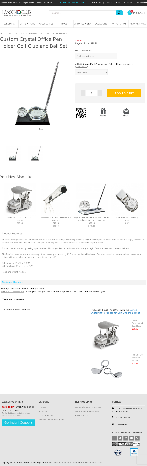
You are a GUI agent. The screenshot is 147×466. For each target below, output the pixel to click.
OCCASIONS (101, 23)
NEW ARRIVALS (137, 23)
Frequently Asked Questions (88, 407)
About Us (43, 411)
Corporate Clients (47, 415)
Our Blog (43, 407)
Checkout (128, 2)
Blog (118, 2)
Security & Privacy (62, 462)
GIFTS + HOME (27, 23)
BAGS (64, 23)
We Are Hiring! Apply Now (87, 411)
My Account (142, 2)
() (86, 50)
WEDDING (9, 23)
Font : (84, 50)
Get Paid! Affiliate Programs (51, 419)
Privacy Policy (81, 415)
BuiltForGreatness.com (91, 462)
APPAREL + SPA (82, 23)
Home (2, 33)
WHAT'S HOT (119, 23)
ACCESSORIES (46, 23)
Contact (109, 2)
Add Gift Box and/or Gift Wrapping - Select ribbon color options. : (104, 65)
